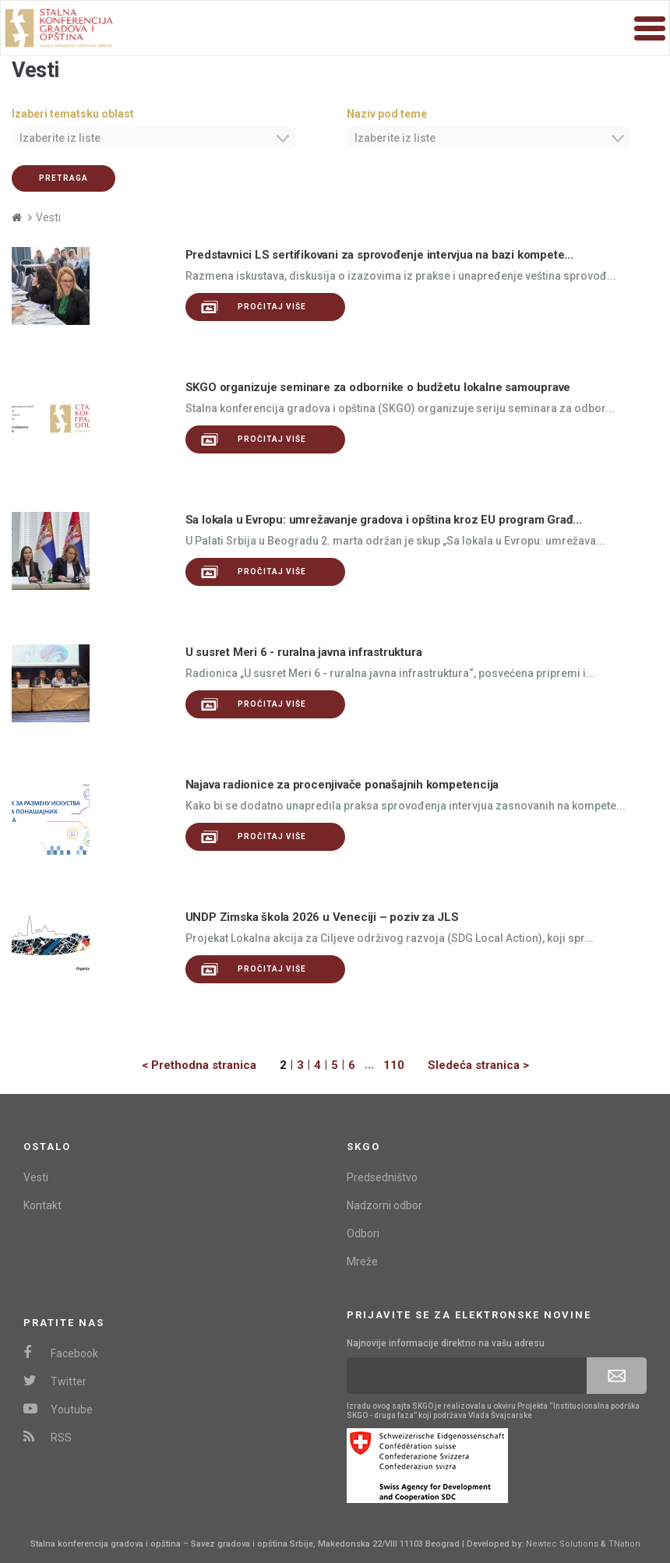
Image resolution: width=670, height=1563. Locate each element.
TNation (624, 1544)
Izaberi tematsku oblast (73, 114)
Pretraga (63, 178)
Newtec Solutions (562, 1544)
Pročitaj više (253, 307)
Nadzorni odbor (384, 1205)
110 (393, 1065)
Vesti (35, 1177)
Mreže (362, 1261)
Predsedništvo (382, 1177)
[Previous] (211, 1065)
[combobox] (154, 138)
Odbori (363, 1233)
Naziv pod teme (387, 114)
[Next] (466, 1065)
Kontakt (42, 1205)
